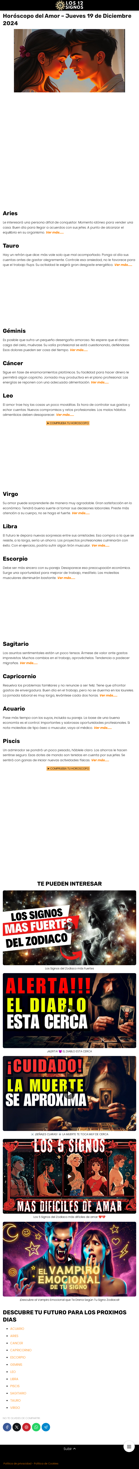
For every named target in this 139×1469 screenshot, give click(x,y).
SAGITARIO (18, 1393)
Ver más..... (55, 232)
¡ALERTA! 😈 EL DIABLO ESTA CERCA (69, 1051)
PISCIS (15, 1386)
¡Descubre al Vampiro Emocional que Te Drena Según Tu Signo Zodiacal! (69, 1300)
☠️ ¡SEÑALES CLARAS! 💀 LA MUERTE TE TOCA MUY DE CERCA (69, 1134)
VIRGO (15, 1407)
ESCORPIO (18, 1357)
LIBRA (14, 1379)
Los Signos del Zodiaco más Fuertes (69, 968)
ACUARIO (17, 1328)
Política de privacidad (17, 1463)
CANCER (16, 1343)
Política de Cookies (46, 1463)
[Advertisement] (69, 148)
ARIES (14, 1336)
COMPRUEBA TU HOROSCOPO (69, 423)
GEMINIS (16, 1364)
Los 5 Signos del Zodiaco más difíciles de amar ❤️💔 (69, 1217)
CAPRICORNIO (21, 1350)
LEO (13, 1372)
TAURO (15, 1400)
